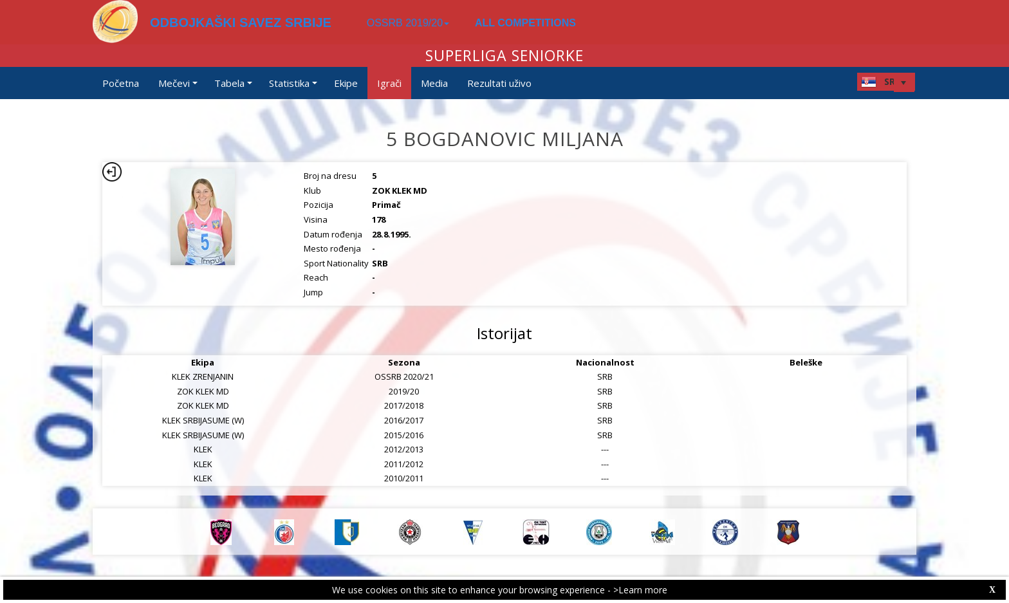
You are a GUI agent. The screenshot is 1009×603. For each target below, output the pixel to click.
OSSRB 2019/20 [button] (408, 22)
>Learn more (640, 590)
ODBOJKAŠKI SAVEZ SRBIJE (240, 22)
